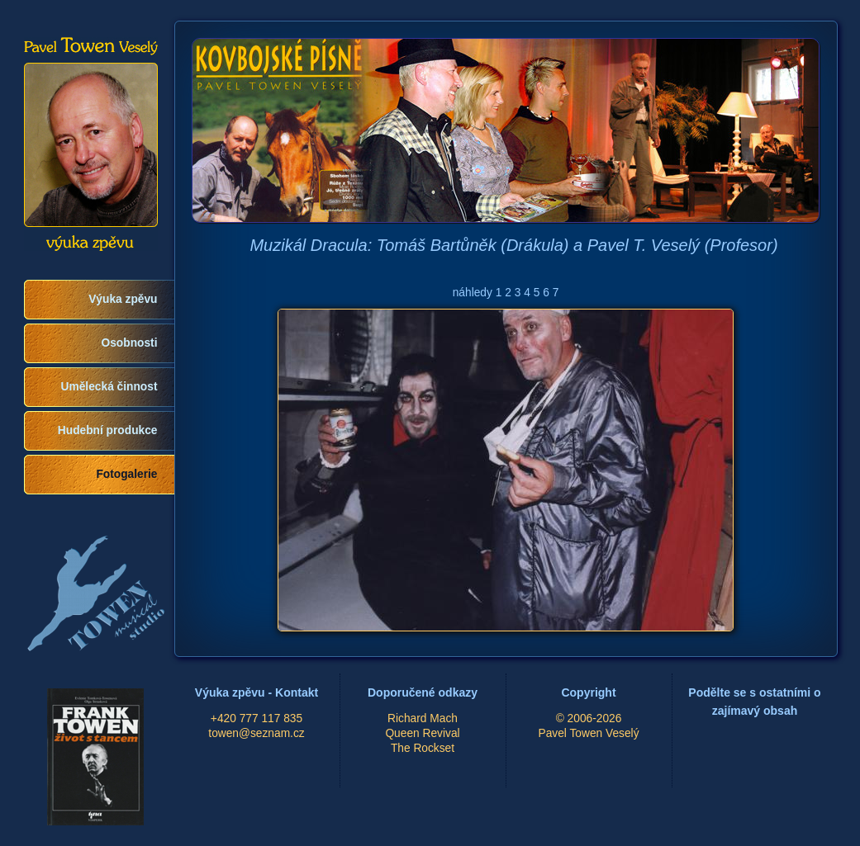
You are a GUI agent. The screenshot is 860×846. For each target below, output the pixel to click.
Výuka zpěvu (122, 299)
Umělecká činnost (109, 386)
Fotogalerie (126, 474)
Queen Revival (422, 733)
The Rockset (422, 748)
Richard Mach (422, 718)
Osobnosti (130, 343)
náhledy (472, 292)
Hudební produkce (108, 430)
